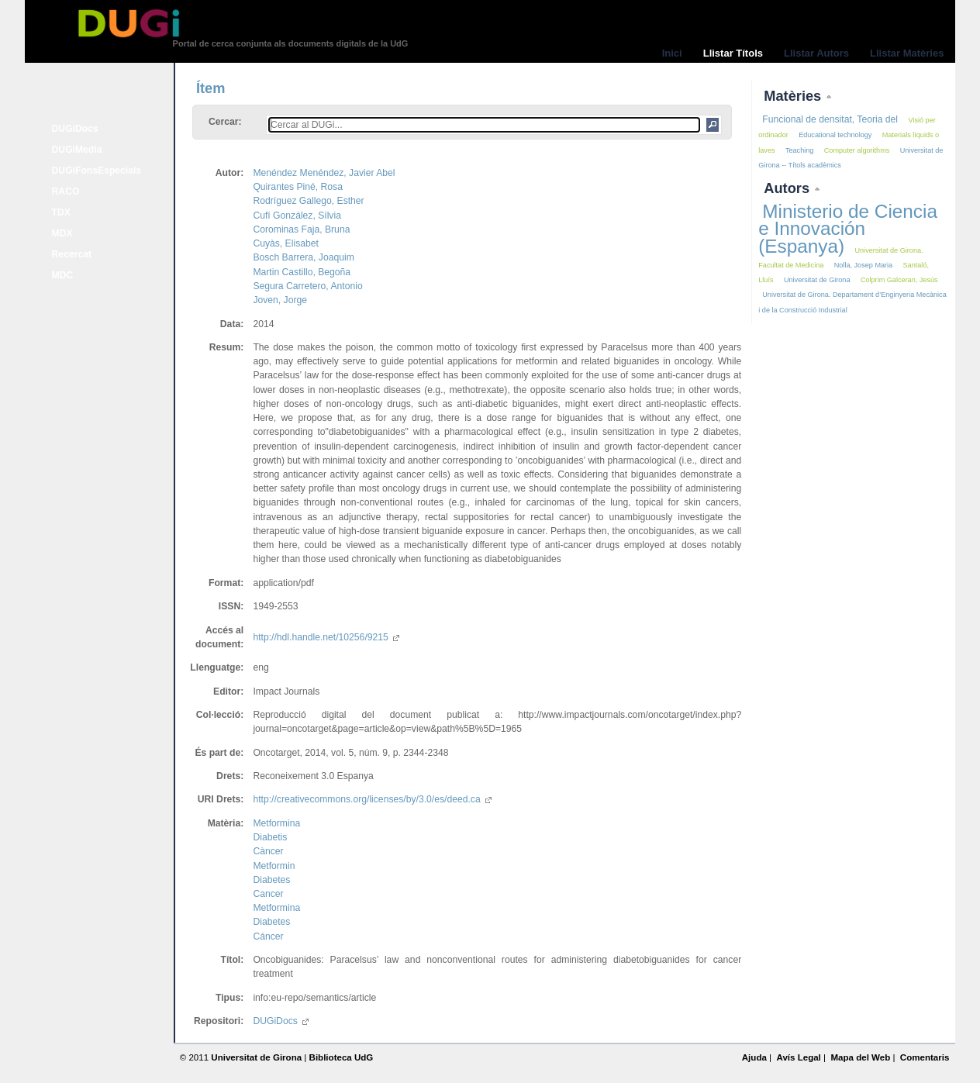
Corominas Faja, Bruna (301, 229)
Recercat (71, 254)
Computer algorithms (857, 150)
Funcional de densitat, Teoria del (830, 119)
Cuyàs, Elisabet (285, 243)
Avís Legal (798, 1057)
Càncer (268, 851)
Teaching (799, 150)
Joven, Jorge (280, 300)
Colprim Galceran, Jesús (899, 280)
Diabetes (271, 879)
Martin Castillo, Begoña (301, 272)
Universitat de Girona (817, 280)
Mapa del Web (860, 1057)
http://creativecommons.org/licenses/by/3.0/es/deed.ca (372, 799)
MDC (63, 275)
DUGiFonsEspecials (97, 170)
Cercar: (225, 121)
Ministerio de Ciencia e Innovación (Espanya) (847, 228)
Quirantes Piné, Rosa (298, 186)
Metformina (276, 823)
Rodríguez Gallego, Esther (308, 200)
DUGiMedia (77, 149)
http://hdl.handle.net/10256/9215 (326, 637)
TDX (61, 212)
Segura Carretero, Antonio (307, 286)
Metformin (274, 866)
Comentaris (925, 1057)
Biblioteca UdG (341, 1057)
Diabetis (270, 837)
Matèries (794, 96)
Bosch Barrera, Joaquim (303, 257)
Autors (788, 188)
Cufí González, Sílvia (297, 215)
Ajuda (754, 1057)
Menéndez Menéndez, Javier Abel (324, 172)
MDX (62, 233)
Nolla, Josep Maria (863, 265)
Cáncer (268, 936)
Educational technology (835, 135)
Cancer (268, 893)
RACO (66, 191)
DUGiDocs (75, 128)
